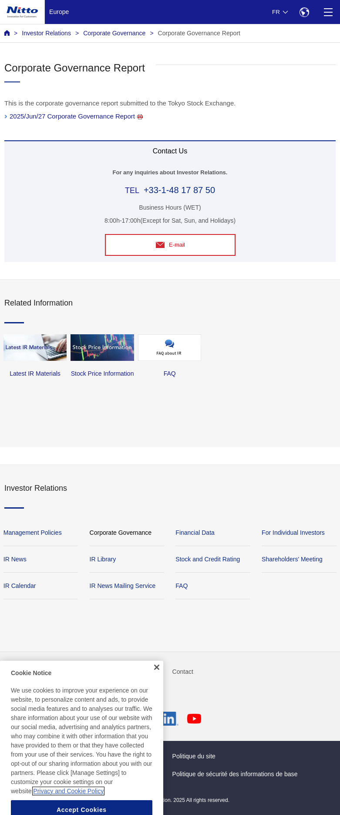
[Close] (156, 675)
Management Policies (32, 532)
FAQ (181, 585)
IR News (15, 559)
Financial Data (195, 532)
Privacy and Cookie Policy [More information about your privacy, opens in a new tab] (68, 798)
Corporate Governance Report (199, 33)
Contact (183, 671)
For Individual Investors (293, 532)
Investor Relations (46, 33)
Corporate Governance (114, 33)
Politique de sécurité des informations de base (235, 774)
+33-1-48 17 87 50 (179, 190)
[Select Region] (304, 12)
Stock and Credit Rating (207, 559)
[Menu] (328, 12)
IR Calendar (19, 585)
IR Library (103, 559)
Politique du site (193, 756)
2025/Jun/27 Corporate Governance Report (76, 116)
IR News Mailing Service (123, 585)
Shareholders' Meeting (292, 559)
